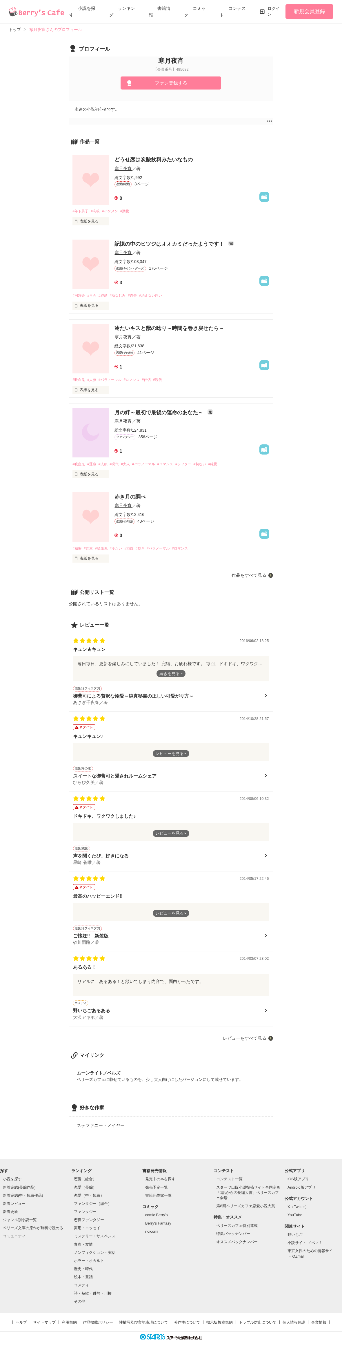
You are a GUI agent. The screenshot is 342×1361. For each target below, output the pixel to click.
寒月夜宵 (123, 168)
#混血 (135, 550)
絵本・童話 (83, 1283)
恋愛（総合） (85, 1185)
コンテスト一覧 (229, 1185)
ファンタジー (85, 1218)
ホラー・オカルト (89, 1267)
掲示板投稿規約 (219, 1329)
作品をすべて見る (249, 577)
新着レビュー (14, 1210)
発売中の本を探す (160, 1185)
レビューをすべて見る (244, 1044)
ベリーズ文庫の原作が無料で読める (33, 1234)
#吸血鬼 (79, 381)
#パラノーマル (113, 381)
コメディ (81, 1291)
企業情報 (318, 1329)
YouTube (295, 1221)
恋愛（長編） (85, 1193)
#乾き (147, 550)
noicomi (151, 1238)
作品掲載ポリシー (98, 1329)
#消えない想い (159, 296)
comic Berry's (156, 1221)
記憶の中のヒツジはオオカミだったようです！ (169, 244)
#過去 (138, 296)
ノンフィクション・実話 (94, 1259)
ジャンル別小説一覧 (20, 1226)
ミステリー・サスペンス (94, 1242)
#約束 (90, 550)
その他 (79, 1308)
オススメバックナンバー (237, 1248)
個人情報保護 (294, 1329)
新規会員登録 (309, 11)
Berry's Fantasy (158, 1229)
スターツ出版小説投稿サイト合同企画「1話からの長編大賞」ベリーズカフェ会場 (248, 1198)
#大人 (131, 465)
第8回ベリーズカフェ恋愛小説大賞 (245, 1212)
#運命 (94, 465)
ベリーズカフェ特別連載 (237, 1232)
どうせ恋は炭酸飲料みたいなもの (153, 160)
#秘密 (77, 550)
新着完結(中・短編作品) (23, 1202)
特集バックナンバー (233, 1240)
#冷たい (120, 550)
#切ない (213, 465)
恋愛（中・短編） (89, 1202)
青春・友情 (83, 1251)
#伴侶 (154, 381)
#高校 (97, 211)
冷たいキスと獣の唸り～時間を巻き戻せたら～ (169, 329)
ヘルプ (21, 1329)
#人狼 (94, 381)
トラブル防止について (257, 1329)
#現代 (166, 381)
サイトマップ (44, 1329)
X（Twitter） (298, 1213)
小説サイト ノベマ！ (305, 1249)
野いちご (295, 1241)
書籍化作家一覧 (158, 1202)
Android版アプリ (302, 1193)
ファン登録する (171, 83)
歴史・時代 (83, 1275)
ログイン (274, 11)
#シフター (195, 465)
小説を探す (12, 1185)
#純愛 (106, 296)
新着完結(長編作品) (19, 1193)
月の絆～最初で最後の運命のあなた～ (159, 414)
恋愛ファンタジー (89, 1226)
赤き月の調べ (130, 498)
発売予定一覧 (156, 1193)
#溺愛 (130, 211)
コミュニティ (14, 1242)
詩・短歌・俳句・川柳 (93, 1299)
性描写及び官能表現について (143, 1329)
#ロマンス (137, 381)
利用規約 (69, 1329)
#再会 (94, 296)
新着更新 (10, 1218)
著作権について (187, 1329)
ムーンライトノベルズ (98, 1079)
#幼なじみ (122, 296)
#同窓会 (79, 296)
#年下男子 (81, 211)
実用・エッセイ (87, 1234)
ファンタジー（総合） (93, 1210)
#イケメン (113, 211)
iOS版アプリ (298, 1185)
